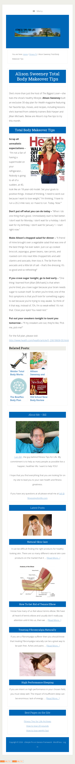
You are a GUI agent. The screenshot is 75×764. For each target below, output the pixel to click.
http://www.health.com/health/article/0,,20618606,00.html (39, 340)
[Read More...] (53, 557)
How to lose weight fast (37, 730)
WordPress (57, 742)
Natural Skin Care (37, 541)
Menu (40, 11)
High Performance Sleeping (37, 682)
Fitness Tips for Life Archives (37, 721)
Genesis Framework (44, 742)
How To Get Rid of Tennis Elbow (37, 604)
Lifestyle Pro (29, 742)
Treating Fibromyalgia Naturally (37, 629)
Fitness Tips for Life (37, 32)
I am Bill (18, 457)
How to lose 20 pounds (37, 725)
